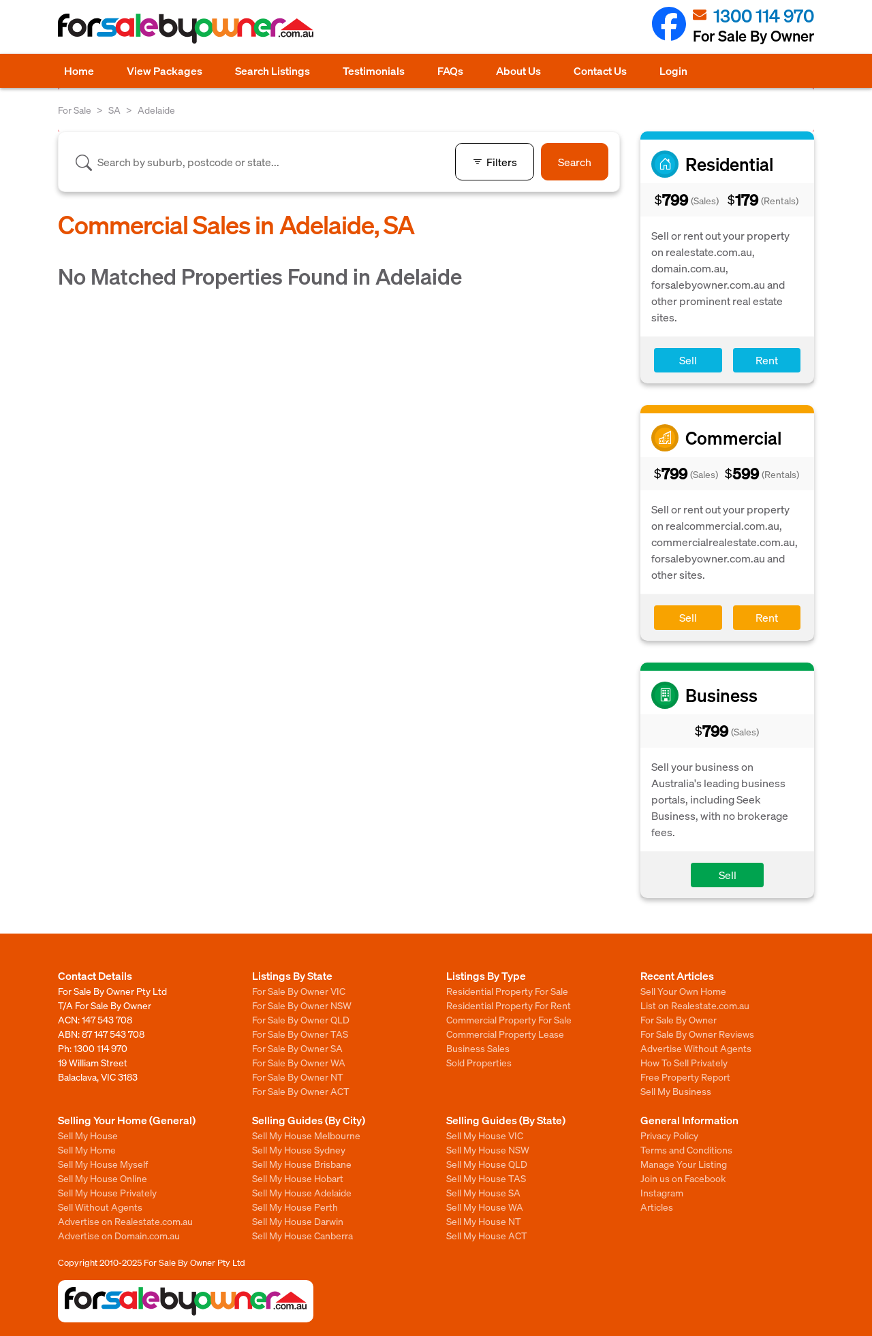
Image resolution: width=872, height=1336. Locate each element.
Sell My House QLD (486, 1164)
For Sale (74, 110)
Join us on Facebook (683, 1178)
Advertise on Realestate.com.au (125, 1221)
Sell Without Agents (100, 1206)
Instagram (661, 1192)
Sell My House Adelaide (302, 1192)
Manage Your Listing (683, 1164)
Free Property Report (685, 1076)
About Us (518, 70)
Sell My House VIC (484, 1135)
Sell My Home (87, 1149)
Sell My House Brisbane (302, 1164)
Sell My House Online (102, 1178)
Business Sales (478, 1048)
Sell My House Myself (103, 1164)
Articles (656, 1206)
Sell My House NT (483, 1221)
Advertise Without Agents (695, 1048)
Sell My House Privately (107, 1192)
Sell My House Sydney (298, 1149)
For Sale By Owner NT (297, 1076)
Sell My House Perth (295, 1206)
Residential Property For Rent (508, 1005)
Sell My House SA (483, 1192)
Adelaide (156, 110)
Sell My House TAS (486, 1178)
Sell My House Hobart (297, 1178)
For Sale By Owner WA (298, 1062)
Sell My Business (675, 1091)
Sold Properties (479, 1062)
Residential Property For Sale (507, 991)
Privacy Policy (669, 1135)
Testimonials (374, 70)
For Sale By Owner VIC (298, 991)
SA (114, 110)
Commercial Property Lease (505, 1034)
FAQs (450, 70)
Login (673, 70)
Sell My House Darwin (297, 1221)
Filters (494, 162)
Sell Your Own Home (683, 991)
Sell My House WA (484, 1206)
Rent (767, 360)
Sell (688, 360)
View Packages (164, 70)
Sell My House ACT (486, 1235)
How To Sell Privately (684, 1062)
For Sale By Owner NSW (302, 1005)
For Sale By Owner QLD (300, 1019)
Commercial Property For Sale (509, 1019)
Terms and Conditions (686, 1149)
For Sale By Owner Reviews (697, 1034)
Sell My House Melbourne (306, 1135)
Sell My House (88, 1135)
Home (79, 70)
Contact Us (600, 70)
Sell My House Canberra (302, 1235)
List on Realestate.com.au (694, 1005)
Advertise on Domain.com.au (119, 1235)
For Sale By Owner (678, 1019)
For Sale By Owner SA (297, 1048)
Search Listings (272, 70)
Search (574, 162)
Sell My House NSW (487, 1149)
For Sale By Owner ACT (300, 1091)
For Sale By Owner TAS (300, 1034)
